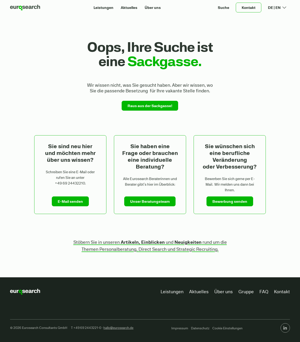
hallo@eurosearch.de (118, 328)
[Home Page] (25, 7)
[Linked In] (285, 328)
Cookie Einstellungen (227, 328)
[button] (223, 7)
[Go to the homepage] (25, 292)
